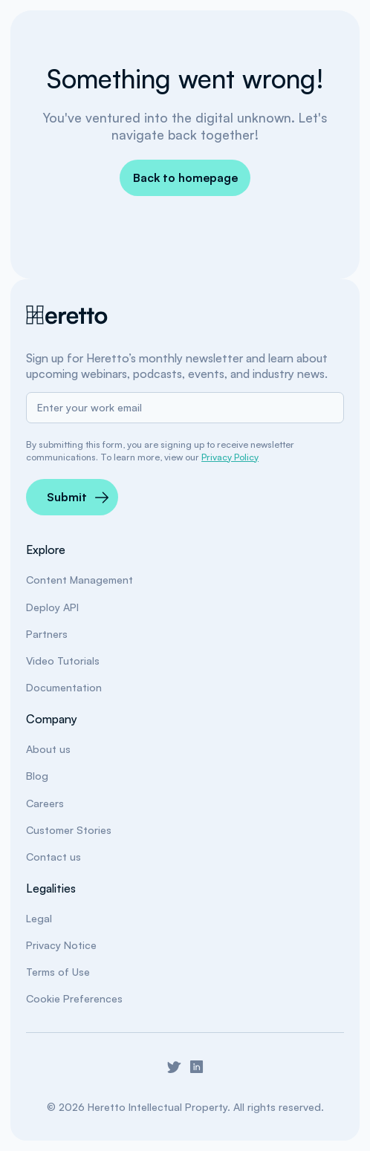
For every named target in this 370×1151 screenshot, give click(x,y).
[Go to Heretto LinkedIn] (196, 1067)
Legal (39, 918)
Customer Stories (68, 830)
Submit (67, 496)
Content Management (79, 579)
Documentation (64, 687)
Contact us (53, 856)
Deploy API (52, 607)
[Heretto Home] (67, 315)
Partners (47, 633)
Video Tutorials (63, 660)
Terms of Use (58, 971)
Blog (37, 775)
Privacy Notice (61, 945)
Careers (45, 803)
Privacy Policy (230, 457)
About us (48, 749)
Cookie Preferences (74, 998)
